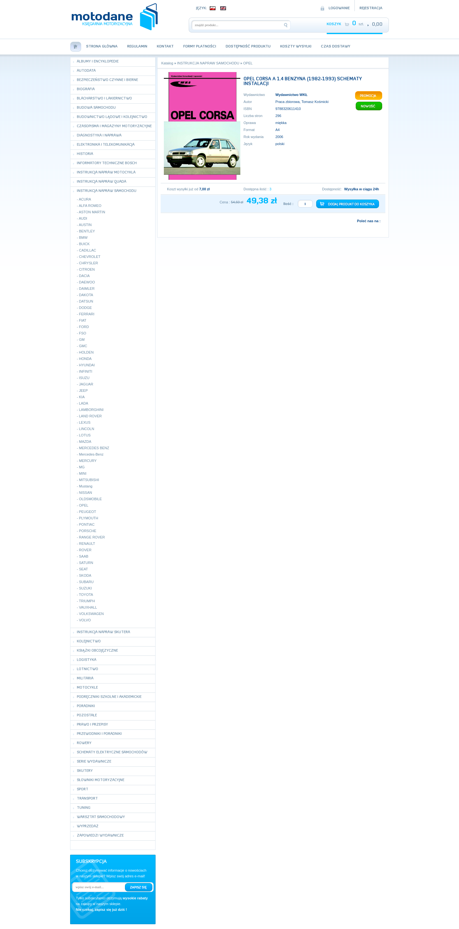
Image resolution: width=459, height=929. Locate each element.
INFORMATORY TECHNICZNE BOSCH (107, 163)
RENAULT (87, 543)
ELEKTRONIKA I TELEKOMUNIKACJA (106, 145)
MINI (82, 473)
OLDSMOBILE (90, 499)
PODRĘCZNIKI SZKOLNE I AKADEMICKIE (109, 697)
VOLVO (85, 620)
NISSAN (85, 492)
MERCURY (88, 461)
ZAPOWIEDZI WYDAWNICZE (100, 836)
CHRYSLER (88, 263)
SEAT (83, 569)
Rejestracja (371, 8)
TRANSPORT (87, 799)
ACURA (85, 199)
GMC (83, 346)
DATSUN (86, 301)
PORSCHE (87, 531)
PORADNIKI (86, 706)
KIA (82, 397)
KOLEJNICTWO (89, 641)
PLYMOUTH (88, 518)
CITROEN (87, 269)
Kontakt (165, 46)
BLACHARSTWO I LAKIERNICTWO (104, 98)
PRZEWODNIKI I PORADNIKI (99, 734)
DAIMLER (87, 288)
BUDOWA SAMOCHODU (96, 108)
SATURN (86, 563)
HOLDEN (86, 352)
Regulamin (137, 46)
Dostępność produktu (248, 46)
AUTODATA (86, 71)
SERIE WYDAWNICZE (94, 762)
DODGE (85, 308)
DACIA (84, 276)
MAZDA (85, 441)
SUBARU (86, 582)
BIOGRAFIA (86, 89)
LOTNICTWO (87, 669)
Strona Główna (102, 46)
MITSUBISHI (89, 480)
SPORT (82, 789)
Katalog (167, 63)
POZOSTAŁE (87, 715)
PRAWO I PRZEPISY (92, 725)
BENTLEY (87, 231)
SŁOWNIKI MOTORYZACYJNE (100, 780)
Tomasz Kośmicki (315, 102)
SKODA (85, 575)
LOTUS (85, 435)
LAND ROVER (90, 416)
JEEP (83, 390)
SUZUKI (85, 588)
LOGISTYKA (86, 660)
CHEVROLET (89, 257)
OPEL (83, 505)
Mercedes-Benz (91, 454)
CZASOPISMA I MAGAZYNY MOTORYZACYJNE (114, 126)
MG (82, 467)
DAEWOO (87, 282)
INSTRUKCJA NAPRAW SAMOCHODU (106, 191)
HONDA (85, 359)
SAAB (83, 556)
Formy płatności (199, 46)
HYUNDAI (87, 365)
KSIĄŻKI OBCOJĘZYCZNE (97, 651)
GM (82, 339)
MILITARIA (85, 678)
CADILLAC (87, 250)
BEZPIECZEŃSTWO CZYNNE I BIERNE (107, 80)
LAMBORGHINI (91, 410)
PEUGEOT (87, 512)
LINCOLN (86, 429)
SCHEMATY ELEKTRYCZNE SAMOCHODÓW (112, 752)
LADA (83, 403)
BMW (83, 237)
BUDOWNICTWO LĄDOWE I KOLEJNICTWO (112, 117)
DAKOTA (86, 295)
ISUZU (84, 378)
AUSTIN (85, 225)
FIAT (82, 320)
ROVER (85, 550)
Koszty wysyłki (295, 46)
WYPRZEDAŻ (87, 826)
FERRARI (86, 314)
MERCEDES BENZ (94, 448)
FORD (84, 327)
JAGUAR (86, 384)
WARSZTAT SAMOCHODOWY (101, 817)
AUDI (83, 218)
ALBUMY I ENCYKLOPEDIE (98, 61)
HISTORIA (85, 154)
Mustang (85, 486)
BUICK (84, 244)
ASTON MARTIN (92, 212)
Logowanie (339, 8)
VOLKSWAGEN (91, 614)
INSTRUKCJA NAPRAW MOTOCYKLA (106, 172)
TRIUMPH (87, 601)
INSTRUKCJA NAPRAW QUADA (101, 182)
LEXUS (85, 422)
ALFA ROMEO (90, 206)
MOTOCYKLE (87, 688)
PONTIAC (87, 524)
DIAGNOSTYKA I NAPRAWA (99, 135)
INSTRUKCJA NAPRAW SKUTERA (103, 632)
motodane (115, 16)
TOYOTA (86, 594)
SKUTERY (85, 771)
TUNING (84, 808)
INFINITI (85, 371)
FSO (82, 333)
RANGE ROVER (92, 537)
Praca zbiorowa (287, 102)
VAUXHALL (88, 607)
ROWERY (84, 743)
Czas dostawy (335, 46)
